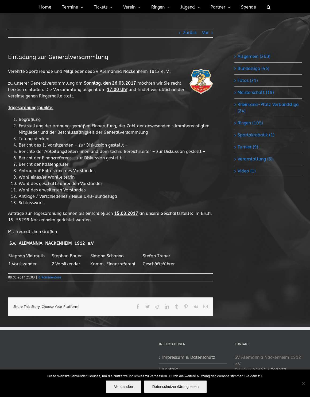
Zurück (190, 32)
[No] (303, 383)
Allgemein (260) (254, 56)
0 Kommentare (49, 277)
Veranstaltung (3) (255, 159)
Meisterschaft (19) (256, 92)
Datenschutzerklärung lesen (175, 386)
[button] (269, 6)
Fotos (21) (248, 80)
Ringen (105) (250, 122)
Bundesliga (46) (253, 68)
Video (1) (247, 171)
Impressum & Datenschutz (188, 357)
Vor (205, 32)
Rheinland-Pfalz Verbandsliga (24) (268, 107)
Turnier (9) (248, 147)
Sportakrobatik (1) (256, 134)
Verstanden (123, 386)
